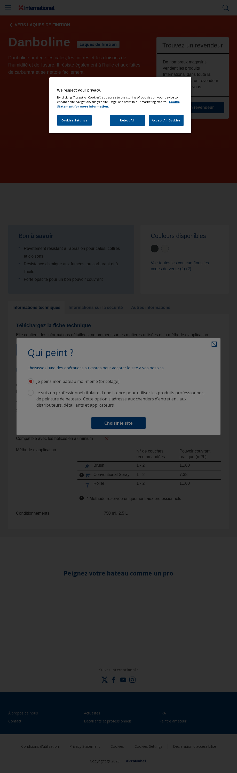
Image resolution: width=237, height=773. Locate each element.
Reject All (127, 120)
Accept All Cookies (166, 120)
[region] (120, 105)
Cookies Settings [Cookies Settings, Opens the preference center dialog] (74, 120)
